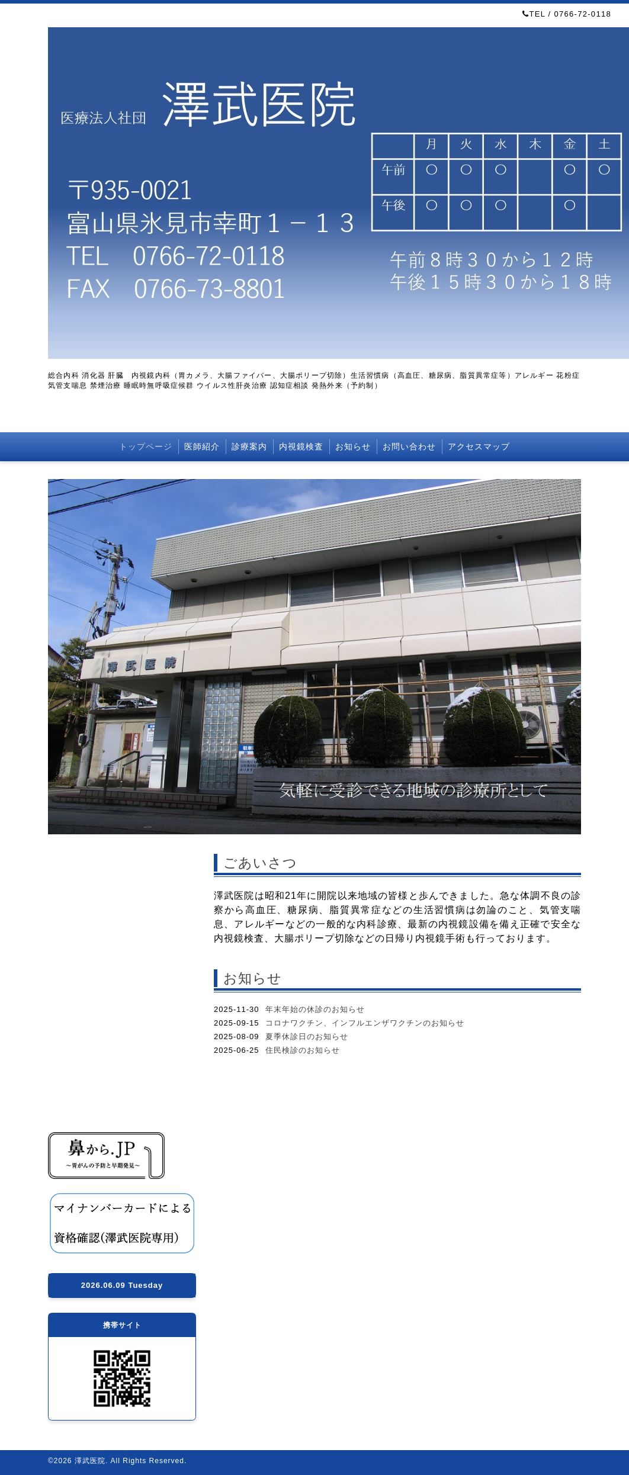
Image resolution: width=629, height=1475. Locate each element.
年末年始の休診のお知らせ (315, 1009)
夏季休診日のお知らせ (306, 1036)
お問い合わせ (409, 446)
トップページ (145, 446)
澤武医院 (90, 1461)
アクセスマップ (479, 446)
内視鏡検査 (301, 446)
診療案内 (249, 446)
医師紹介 (202, 446)
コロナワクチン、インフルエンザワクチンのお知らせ (364, 1022)
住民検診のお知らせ (302, 1050)
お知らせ (353, 446)
